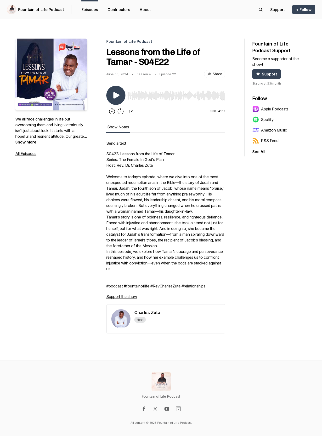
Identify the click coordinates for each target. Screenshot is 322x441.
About (145, 9)
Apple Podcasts (270, 109)
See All (258, 151)
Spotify (263, 119)
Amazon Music (269, 130)
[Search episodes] (261, 9)
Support (266, 74)
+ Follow (303, 9)
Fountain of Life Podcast (41, 9)
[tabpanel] (165, 222)
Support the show (121, 296)
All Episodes (25, 153)
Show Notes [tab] (118, 127)
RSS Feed (265, 140)
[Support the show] (277, 9)
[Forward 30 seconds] (120, 111)
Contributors (118, 9)
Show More (25, 142)
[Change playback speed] (131, 111)
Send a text (116, 143)
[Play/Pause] (115, 95)
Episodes (89, 9)
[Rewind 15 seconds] (112, 111)
